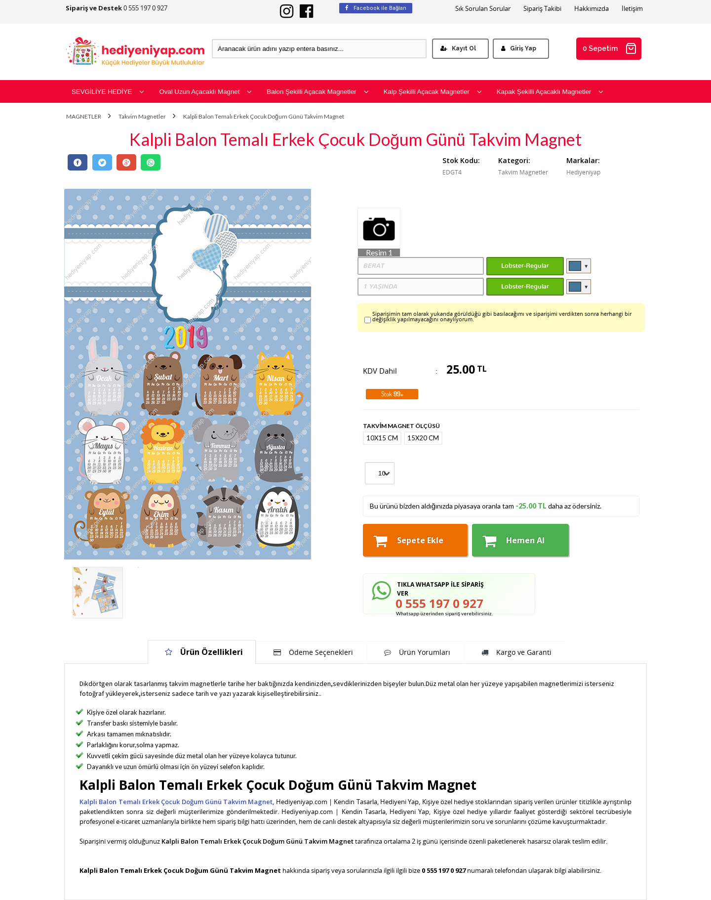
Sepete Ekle (408, 540)
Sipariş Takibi (542, 8)
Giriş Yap (518, 48)
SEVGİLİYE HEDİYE (108, 91)
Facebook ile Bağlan (375, 8)
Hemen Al (513, 540)
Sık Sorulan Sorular (483, 8)
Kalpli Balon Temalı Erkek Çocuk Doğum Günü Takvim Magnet (263, 117)
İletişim (632, 8)
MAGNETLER (83, 117)
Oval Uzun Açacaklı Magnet (205, 91)
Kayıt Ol (458, 48)
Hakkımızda (591, 8)
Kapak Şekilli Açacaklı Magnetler (550, 91)
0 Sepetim (610, 48)
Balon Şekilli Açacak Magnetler (317, 91)
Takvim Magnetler (142, 117)
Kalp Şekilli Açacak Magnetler (433, 91)
